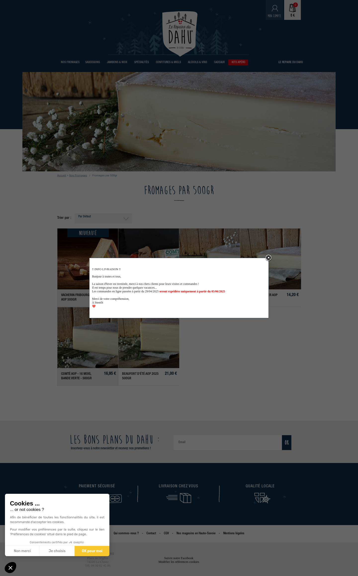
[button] (10, 568)
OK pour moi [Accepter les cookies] (92, 551)
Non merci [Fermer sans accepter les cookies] (22, 551)
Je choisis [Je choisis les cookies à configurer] (57, 551)
